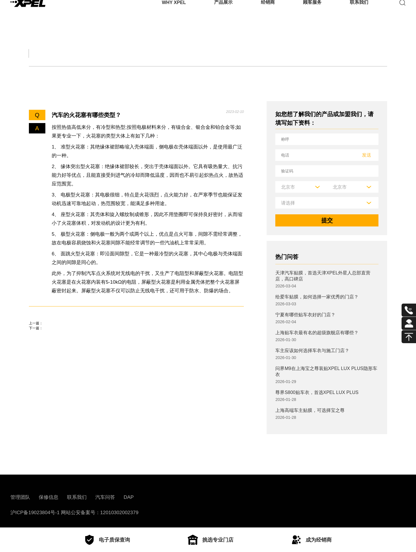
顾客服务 (312, 12)
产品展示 (223, 12)
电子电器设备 (138, 74)
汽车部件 (223, 53)
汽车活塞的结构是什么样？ (63, 331)
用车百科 (271, 53)
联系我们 (359, 12)
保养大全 (126, 53)
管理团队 (20, 497)
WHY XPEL (174, 12)
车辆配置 (180, 74)
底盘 (65, 74)
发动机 (37, 74)
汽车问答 (105, 497)
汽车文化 (174, 53)
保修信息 (48, 497)
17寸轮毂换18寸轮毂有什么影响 (70, 348)
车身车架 (96, 74)
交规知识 (77, 53)
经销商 (268, 12)
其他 (210, 74)
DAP (129, 497)
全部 (36, 53)
